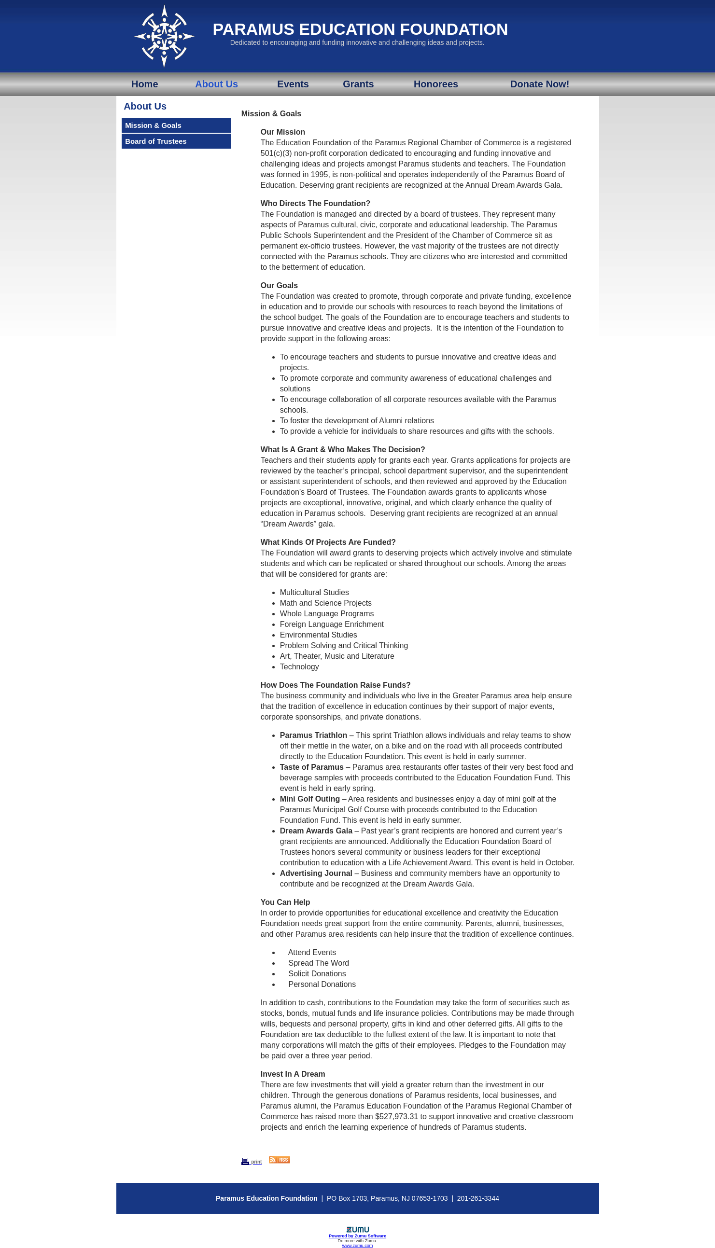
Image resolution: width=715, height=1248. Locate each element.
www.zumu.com (357, 1245)
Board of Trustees (156, 141)
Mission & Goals (153, 125)
